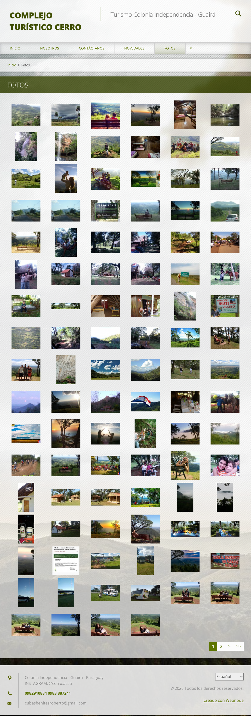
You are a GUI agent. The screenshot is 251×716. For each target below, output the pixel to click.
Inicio (15, 49)
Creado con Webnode (223, 701)
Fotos (170, 49)
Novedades (134, 49)
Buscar (238, 14)
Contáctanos (91, 49)
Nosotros (49, 49)
